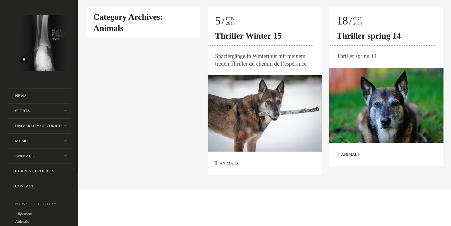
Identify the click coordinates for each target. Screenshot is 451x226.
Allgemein (23, 214)
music (21, 140)
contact (24, 186)
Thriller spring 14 (369, 35)
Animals (22, 221)
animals (24, 155)
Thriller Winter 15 (248, 35)
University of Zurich (38, 125)
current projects (34, 171)
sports (22, 110)
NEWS (21, 95)
